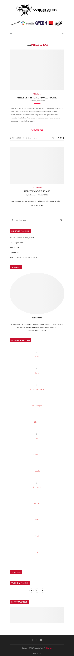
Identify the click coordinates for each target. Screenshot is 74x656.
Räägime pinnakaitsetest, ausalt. (22, 238)
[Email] (42, 590)
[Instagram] (37, 590)
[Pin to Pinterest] (61, 138)
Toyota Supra (14, 252)
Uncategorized (37, 187)
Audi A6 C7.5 (14, 247)
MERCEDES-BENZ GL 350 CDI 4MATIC (37, 97)
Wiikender (41, 101)
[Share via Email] (63, 138)
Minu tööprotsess (16, 243)
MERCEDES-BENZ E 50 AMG (37, 191)
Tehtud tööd (37, 94)
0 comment (31, 138)
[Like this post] (53, 138)
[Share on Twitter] (58, 138)
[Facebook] (31, 590)
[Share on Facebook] (34, 205)
